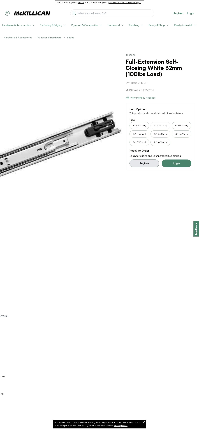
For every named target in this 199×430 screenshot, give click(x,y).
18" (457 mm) (139, 134)
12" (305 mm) (139, 125)
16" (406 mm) (181, 125)
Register (144, 163)
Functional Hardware (49, 37)
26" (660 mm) (160, 142)
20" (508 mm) (160, 134)
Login (190, 13)
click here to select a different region (125, 2)
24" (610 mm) (139, 142)
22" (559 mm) (181, 134)
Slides (70, 37)
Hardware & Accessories (18, 37)
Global (81, 2)
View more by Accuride (141, 97)
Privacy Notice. (120, 425)
